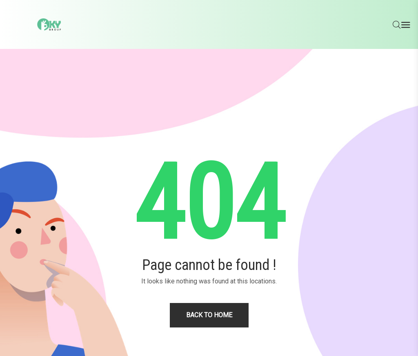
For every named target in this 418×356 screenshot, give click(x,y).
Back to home (209, 315)
